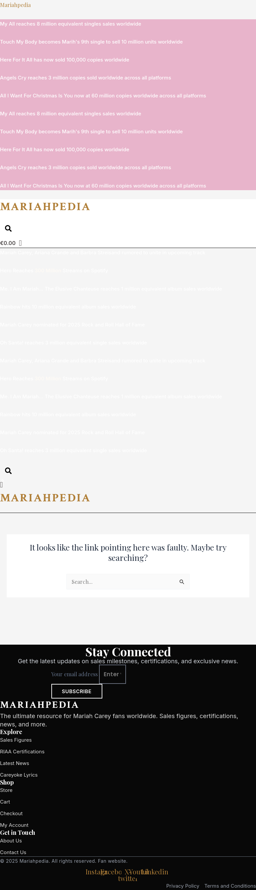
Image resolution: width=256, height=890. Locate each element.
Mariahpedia (15, 4)
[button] (253, 217)
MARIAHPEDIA (45, 206)
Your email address (75, 674)
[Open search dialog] (8, 229)
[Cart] (11, 243)
